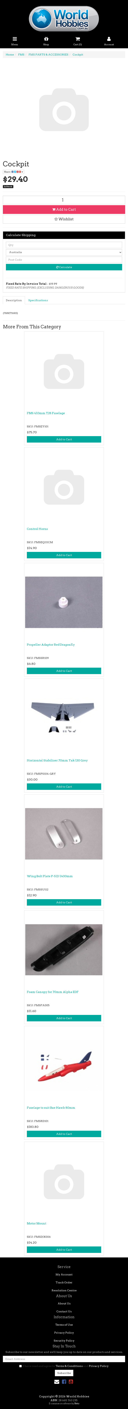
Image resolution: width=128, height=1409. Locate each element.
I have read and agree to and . (64, 1366)
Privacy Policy (64, 1332)
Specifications (38, 300)
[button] (64, 219)
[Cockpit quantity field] (64, 200)
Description (14, 300)
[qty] (64, 245)
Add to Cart (64, 209)
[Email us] (56, 1382)
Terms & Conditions (69, 1366)
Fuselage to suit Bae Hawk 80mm (51, 1107)
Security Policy (64, 1340)
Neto (76, 1403)
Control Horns (37, 529)
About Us (64, 1303)
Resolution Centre (64, 1290)
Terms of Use (64, 1324)
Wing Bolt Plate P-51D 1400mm (50, 876)
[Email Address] (64, 1359)
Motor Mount (36, 1223)
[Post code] (64, 260)
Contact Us (64, 1311)
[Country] (64, 252)
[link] (64, 1382)
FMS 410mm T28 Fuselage (46, 413)
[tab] (14, 300)
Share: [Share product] (13, 171)
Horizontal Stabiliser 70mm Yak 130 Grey (57, 760)
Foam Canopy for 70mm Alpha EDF (52, 992)
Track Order (64, 1282)
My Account (64, 1274)
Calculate (64, 267)
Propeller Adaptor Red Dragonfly (51, 644)
